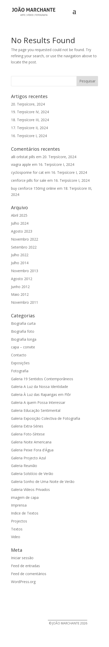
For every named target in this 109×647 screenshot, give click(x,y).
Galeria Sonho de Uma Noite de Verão (42, 481)
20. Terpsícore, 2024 (28, 104)
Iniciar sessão (22, 557)
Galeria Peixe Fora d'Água (32, 450)
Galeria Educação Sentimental (35, 410)
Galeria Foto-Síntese (28, 434)
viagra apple (21, 164)
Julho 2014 (19, 262)
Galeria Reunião (24, 465)
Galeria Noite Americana (31, 442)
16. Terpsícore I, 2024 (29, 135)
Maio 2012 (20, 294)
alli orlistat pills (23, 156)
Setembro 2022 (24, 247)
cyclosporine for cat (27, 172)
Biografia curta (23, 323)
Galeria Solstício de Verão (32, 473)
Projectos (19, 521)
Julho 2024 (19, 223)
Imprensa (19, 505)
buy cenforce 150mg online (33, 188)
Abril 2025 (19, 215)
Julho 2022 (19, 254)
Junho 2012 (20, 286)
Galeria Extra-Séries (27, 426)
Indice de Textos (24, 513)
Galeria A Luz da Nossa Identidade (39, 386)
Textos (17, 529)
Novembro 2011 (24, 302)
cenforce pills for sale (28, 180)
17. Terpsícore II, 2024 (29, 127)
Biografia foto (22, 331)
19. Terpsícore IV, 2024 (30, 111)
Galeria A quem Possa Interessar (38, 402)
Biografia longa (23, 339)
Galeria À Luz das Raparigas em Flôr (41, 394)
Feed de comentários (28, 573)
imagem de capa (25, 497)
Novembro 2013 (24, 270)
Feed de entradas (25, 565)
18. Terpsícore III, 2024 (30, 119)
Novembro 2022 (24, 239)
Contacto (18, 355)
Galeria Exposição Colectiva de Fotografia (45, 418)
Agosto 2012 (21, 278)
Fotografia (19, 370)
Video (15, 536)
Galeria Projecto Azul (28, 457)
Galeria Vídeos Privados (30, 489)
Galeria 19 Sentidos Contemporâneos (42, 378)
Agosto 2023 (21, 231)
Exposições (20, 362)
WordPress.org (23, 581)
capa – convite (23, 347)
